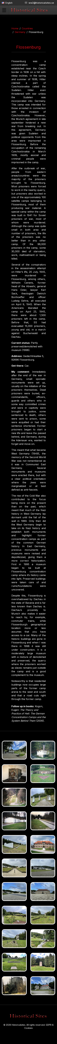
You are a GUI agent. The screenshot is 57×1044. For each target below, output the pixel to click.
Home (14, 28)
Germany (20, 32)
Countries (27, 28)
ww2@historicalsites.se (39, 2)
